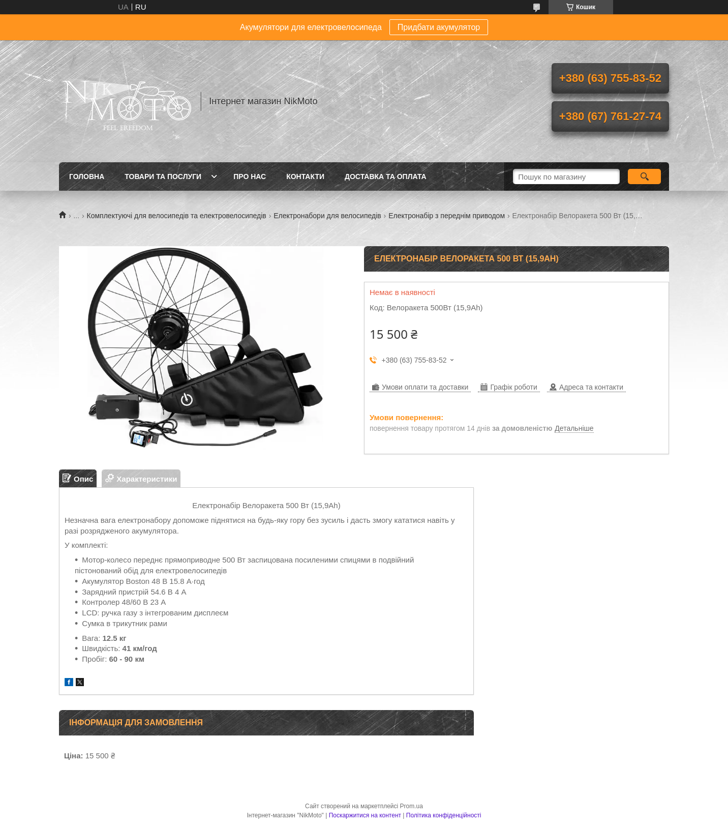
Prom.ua (411, 806)
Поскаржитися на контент (365, 815)
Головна (86, 176)
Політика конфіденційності (443, 815)
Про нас (249, 176)
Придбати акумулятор (439, 27)
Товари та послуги (163, 176)
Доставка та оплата (386, 176)
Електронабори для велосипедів (327, 216)
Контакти (305, 176)
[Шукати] (644, 176)
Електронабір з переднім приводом (446, 216)
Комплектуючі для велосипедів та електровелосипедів (176, 216)
